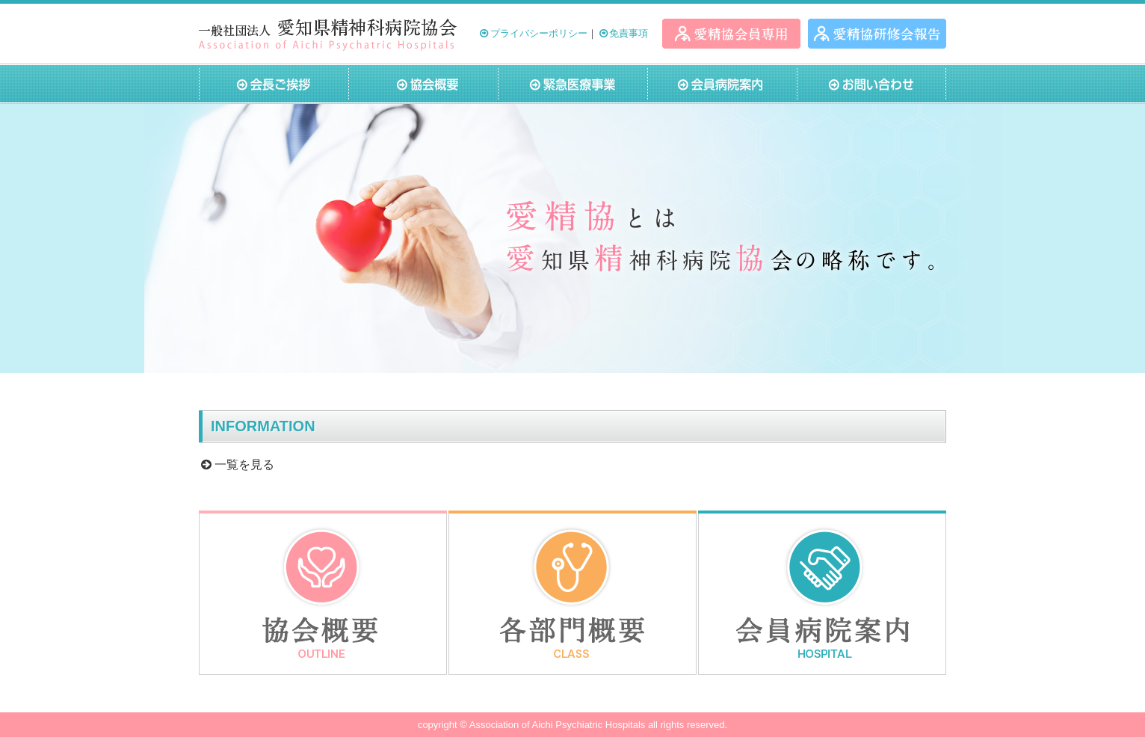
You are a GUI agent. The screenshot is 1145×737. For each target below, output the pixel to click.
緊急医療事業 (572, 84)
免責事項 (623, 33)
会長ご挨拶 (273, 84)
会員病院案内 (722, 84)
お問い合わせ (871, 84)
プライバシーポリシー (532, 33)
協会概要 (423, 84)
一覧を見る (236, 464)
